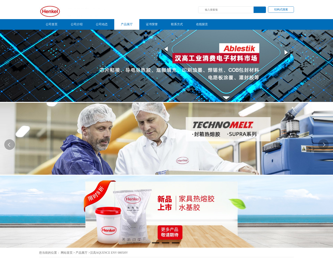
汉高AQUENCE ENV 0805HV (109, 252)
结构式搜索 (281, 9)
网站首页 (67, 252)
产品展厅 (81, 252)
